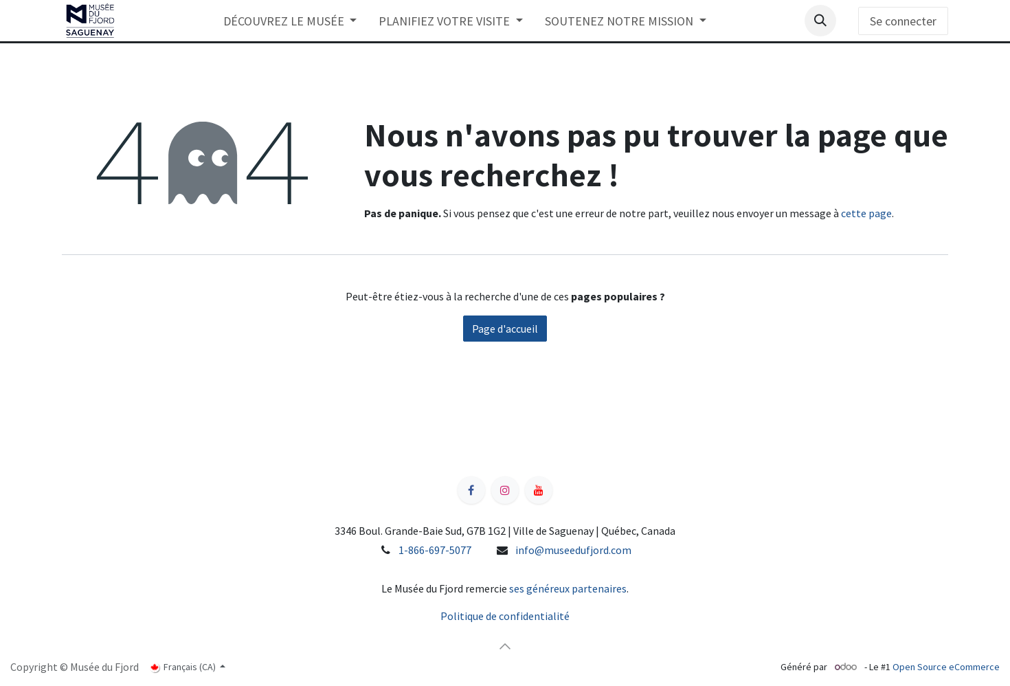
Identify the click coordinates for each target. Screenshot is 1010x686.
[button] (820, 20)
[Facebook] (471, 490)
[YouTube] (538, 490)
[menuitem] (290, 21)
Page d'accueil (505, 328)
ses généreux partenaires (568, 588)
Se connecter (903, 21)
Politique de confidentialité (505, 616)
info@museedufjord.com (573, 550)
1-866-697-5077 (435, 550)
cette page (866, 213)
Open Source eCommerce (946, 667)
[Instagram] (505, 490)
